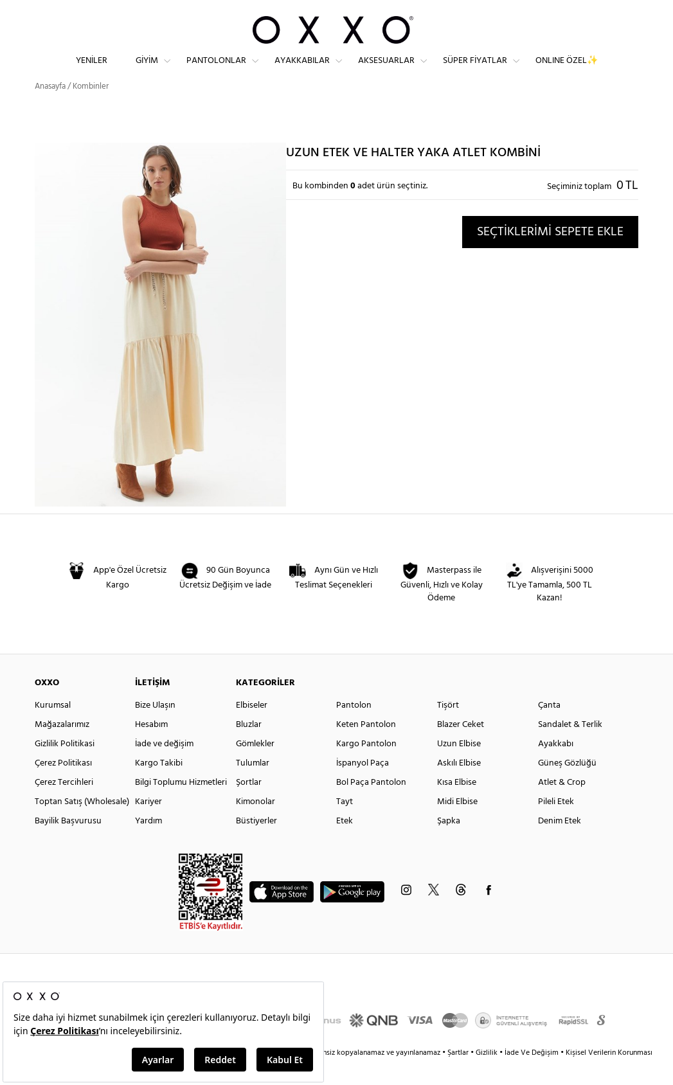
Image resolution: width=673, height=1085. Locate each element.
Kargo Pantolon (366, 766)
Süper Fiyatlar (475, 71)
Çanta (549, 728)
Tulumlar (252, 785)
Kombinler (91, 109)
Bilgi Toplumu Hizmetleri (181, 805)
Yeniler (91, 71)
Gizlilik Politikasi (64, 766)
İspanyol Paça (362, 785)
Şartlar (459, 1075)
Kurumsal (53, 728)
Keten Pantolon (366, 747)
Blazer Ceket (460, 747)
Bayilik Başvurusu (68, 843)
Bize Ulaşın (155, 728)
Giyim (147, 71)
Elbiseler (251, 728)
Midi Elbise (457, 824)
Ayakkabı (555, 766)
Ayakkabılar (302, 71)
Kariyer (148, 824)
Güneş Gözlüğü (567, 785)
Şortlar (249, 805)
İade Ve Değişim (532, 1075)
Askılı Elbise (459, 785)
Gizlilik (487, 1075)
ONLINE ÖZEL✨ (566, 71)
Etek (344, 843)
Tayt (344, 824)
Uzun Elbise (459, 766)
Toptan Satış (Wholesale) (82, 824)
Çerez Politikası (63, 785)
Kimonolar (255, 824)
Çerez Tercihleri (64, 805)
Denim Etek (559, 843)
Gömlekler (255, 766)
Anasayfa (50, 109)
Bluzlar (249, 747)
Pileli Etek (556, 824)
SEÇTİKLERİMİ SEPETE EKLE (550, 254)
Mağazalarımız (62, 747)
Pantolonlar (216, 71)
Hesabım (151, 747)
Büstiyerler (256, 843)
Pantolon (354, 728)
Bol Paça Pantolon (371, 805)
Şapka (448, 843)
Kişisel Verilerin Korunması (609, 1075)
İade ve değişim (164, 766)
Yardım (148, 843)
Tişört (448, 728)
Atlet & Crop (562, 805)
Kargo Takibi (159, 785)
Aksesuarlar (386, 71)
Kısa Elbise (456, 805)
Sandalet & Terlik (570, 747)
